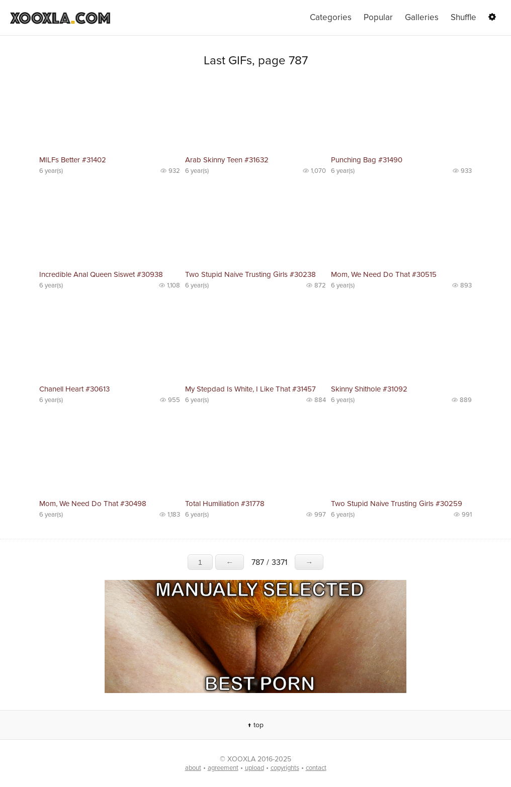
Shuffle (463, 17)
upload (254, 768)
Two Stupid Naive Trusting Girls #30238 (250, 274)
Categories (331, 17)
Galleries (422, 17)
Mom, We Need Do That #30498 (92, 503)
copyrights (285, 768)
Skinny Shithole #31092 (369, 389)
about (193, 768)
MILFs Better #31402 (72, 159)
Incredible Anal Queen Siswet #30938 (101, 274)
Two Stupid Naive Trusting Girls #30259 (396, 503)
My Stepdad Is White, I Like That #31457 (250, 389)
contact (316, 768)
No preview (109, 115)
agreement (223, 768)
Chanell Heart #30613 (74, 389)
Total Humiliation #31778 (225, 503)
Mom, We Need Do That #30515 (384, 274)
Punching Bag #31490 (366, 159)
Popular (378, 17)
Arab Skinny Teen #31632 (227, 159)
